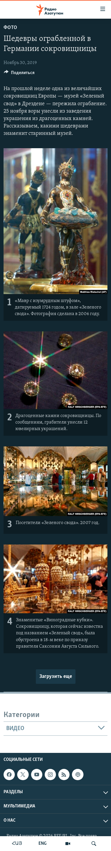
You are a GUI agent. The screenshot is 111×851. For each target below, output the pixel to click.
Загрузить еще (55, 676)
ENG (42, 843)
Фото (10, 28)
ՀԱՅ (17, 843)
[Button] (19, 74)
